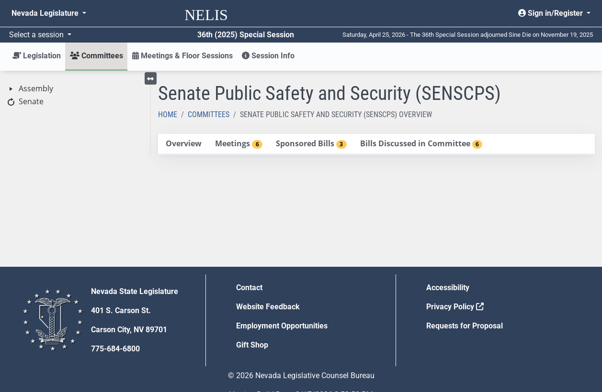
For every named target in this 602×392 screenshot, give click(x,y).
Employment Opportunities (282, 325)
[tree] (75, 95)
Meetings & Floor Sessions (182, 55)
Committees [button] (96, 55)
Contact (249, 287)
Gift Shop (252, 344)
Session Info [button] (268, 55)
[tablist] (376, 144)
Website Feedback (268, 306)
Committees (208, 114)
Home (167, 114)
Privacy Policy (455, 306)
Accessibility (447, 287)
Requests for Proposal (464, 325)
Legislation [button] (36, 55)
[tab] (183, 144)
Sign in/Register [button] (551, 13)
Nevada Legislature (45, 13)
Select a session (37, 34)
